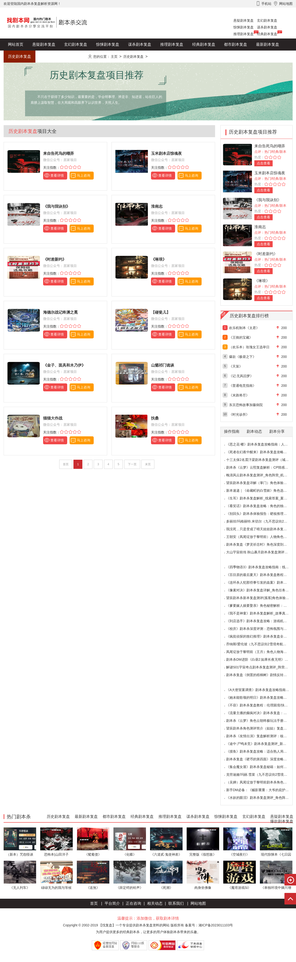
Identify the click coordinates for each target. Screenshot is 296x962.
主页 (114, 56)
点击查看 (263, 163)
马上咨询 (83, 175)
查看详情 (57, 175)
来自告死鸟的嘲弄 (269, 146)
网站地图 (198, 903)
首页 (94, 903)
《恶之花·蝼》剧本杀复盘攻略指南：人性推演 (260, 444)
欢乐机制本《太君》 (244, 328)
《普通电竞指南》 (242, 385)
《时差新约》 (265, 254)
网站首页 (15, 44)
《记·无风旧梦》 (241, 376)
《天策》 (236, 366)
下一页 (132, 464)
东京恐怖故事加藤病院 (246, 405)
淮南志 (260, 227)
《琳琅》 (262, 281)
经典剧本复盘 (267, 34)
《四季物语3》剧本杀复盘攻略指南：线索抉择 (261, 567)
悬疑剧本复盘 (243, 20)
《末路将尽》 (239, 395)
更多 (75, 56)
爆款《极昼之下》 (242, 357)
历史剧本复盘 (19, 56)
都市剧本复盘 (235, 44)
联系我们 (176, 903)
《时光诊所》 (239, 414)
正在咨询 (133, 903)
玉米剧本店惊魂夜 (269, 173)
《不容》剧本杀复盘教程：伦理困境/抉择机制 (260, 705)
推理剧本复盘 (243, 34)
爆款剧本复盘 (51, 56)
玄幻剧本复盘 (267, 20)
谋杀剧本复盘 (267, 27)
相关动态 (155, 903)
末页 (148, 464)
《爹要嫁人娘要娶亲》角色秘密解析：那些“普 (260, 605)
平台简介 (112, 903)
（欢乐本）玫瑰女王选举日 (249, 347)
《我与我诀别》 (267, 200)
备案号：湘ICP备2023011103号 (209, 925)
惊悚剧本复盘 (243, 27)
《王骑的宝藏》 (241, 337)
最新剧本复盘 (267, 44)
